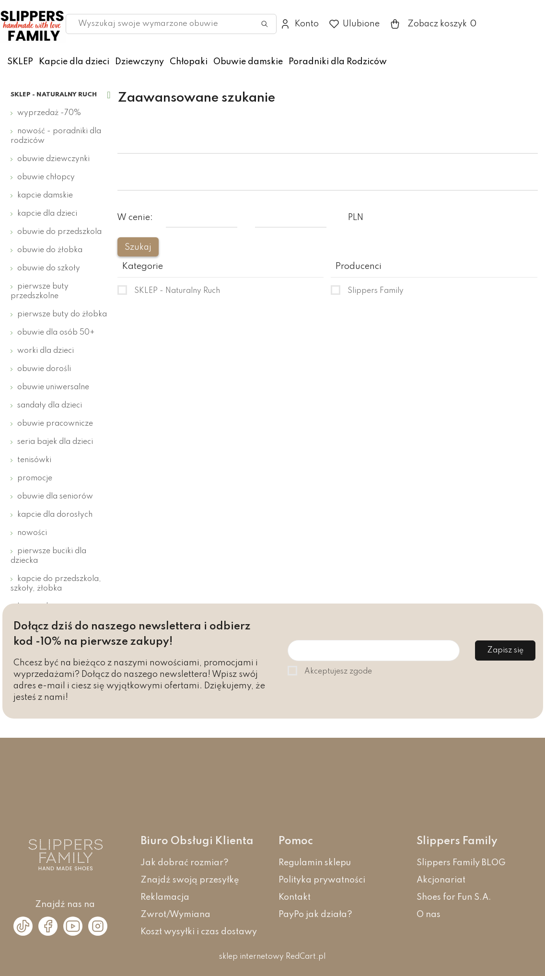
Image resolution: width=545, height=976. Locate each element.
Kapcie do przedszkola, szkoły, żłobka (56, 584)
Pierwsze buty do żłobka (62, 314)
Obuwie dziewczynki (53, 159)
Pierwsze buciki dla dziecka (48, 556)
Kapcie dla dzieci (74, 62)
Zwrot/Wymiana (175, 914)
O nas (429, 914)
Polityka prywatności (321, 880)
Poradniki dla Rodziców (338, 62)
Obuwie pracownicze (55, 424)
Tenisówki (34, 460)
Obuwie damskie (248, 62)
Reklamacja (164, 897)
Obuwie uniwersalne (53, 387)
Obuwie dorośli (44, 369)
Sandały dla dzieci (49, 405)
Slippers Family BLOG (461, 863)
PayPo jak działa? (315, 914)
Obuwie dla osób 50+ (56, 333)
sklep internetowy (251, 957)
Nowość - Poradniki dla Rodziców (56, 136)
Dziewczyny (139, 62)
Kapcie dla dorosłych (55, 515)
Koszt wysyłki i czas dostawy (198, 932)
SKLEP (20, 62)
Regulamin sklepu (314, 863)
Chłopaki (189, 62)
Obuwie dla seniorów (55, 496)
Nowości (32, 533)
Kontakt (294, 897)
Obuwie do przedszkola (59, 232)
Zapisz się (505, 650)
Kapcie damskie (45, 195)
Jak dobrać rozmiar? (184, 863)
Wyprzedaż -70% (49, 113)
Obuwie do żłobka (49, 250)
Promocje (34, 478)
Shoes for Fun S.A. (454, 897)
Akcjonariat (441, 880)
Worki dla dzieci (45, 351)
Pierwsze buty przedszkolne (40, 291)
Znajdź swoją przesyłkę (189, 880)
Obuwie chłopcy (46, 177)
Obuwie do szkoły (48, 268)
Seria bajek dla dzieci (55, 442)
